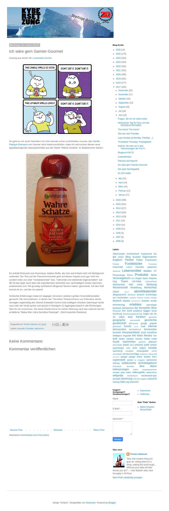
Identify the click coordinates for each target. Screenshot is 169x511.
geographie (119, 320)
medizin (130, 339)
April (120, 182)
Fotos (139, 259)
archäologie (151, 294)
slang (151, 354)
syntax (130, 360)
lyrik (115, 338)
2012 (118, 216)
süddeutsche (129, 363)
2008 (118, 233)
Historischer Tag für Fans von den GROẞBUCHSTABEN (133, 124)
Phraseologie (119, 275)
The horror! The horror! (128, 129)
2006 (118, 241)
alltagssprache (119, 294)
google (144, 323)
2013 (118, 212)
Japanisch (152, 267)
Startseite (58, 430)
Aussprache (146, 254)
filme (154, 307)
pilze (132, 345)
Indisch (129, 267)
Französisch (151, 260)
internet (152, 326)
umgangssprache (149, 369)
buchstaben (123, 297)
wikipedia (118, 375)
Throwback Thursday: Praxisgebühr (134, 142)
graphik (153, 323)
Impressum (145, 390)
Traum (124, 281)
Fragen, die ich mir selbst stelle (132, 119)
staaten (147, 357)
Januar (122, 195)
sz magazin (139, 360)
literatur (148, 335)
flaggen (146, 311)
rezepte (152, 347)
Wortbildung (136, 287)
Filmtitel (129, 259)
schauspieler (142, 351)
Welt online (136, 284)
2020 (118, 74)
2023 (118, 62)
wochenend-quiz (149, 375)
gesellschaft (119, 323)
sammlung (117, 351)
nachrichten (129, 341)
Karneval (116, 271)
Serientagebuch (121, 278)
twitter (135, 369)
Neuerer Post (16, 430)
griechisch (117, 326)
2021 (118, 70)
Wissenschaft (120, 287)
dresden (145, 301)
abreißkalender (145, 291)
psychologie (118, 348)
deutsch (117, 300)
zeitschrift (152, 379)
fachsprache (128, 308)
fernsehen (144, 307)
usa (123, 372)
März (121, 186)
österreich (134, 382)
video (128, 372)
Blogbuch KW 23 (126, 152)
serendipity (117, 354)
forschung (117, 314)
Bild (155, 254)
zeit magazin (142, 379)
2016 (118, 200)
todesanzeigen (121, 369)
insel (143, 326)
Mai (120, 178)
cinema (140, 298)
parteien (142, 342)
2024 (118, 58)
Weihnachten (119, 284)
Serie (154, 275)
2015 (118, 204)
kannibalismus (135, 329)
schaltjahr (130, 351)
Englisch (117, 259)
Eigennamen (149, 256)
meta (147, 338)
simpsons (144, 354)
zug (127, 382)
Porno (130, 275)
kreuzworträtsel (131, 332)
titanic (153, 366)
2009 (118, 229)
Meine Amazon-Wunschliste (147, 408)
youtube (116, 379)
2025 (118, 54)
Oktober (122, 99)
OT (155, 271)
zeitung (116, 382)
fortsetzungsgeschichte (132, 314)
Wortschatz (150, 287)
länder (122, 339)
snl (155, 354)
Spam (145, 278)
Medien (147, 270)
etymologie (151, 305)
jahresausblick (119, 329)
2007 (118, 237)
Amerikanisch (133, 254)
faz (136, 307)
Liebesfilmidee (125, 157)
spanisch (116, 357)
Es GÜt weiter (124, 173)
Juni (120, 115)
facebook (117, 308)
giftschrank (133, 323)
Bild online (118, 257)
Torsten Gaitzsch (138, 454)
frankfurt (140, 316)
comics (147, 298)
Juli (120, 111)
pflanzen (153, 342)
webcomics (39, 328)
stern (154, 357)
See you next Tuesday (128, 133)
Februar (122, 191)
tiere (141, 366)
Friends (116, 264)
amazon (141, 294)
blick (115, 298)
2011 (118, 220)
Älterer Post (98, 430)
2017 (118, 87)
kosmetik (21, 328)
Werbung (151, 284)
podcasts (139, 345)
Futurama (153, 264)
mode (154, 339)
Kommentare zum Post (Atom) (35, 435)
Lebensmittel (131, 270)
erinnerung (119, 304)
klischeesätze (150, 329)
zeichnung (126, 378)
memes (138, 339)
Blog (128, 256)
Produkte (29, 328)
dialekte (126, 301)
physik (126, 345)
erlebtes (136, 304)
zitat (122, 381)
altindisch (132, 295)
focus (154, 311)
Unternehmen (151, 281)
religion (142, 348)
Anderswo (144, 394)
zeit (134, 379)
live (155, 335)
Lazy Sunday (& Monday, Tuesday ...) (135, 138)
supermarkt (119, 359)
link (134, 335)
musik (116, 341)
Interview (139, 267)
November (123, 94)
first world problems (132, 311)
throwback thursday (123, 366)
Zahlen (116, 291)
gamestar (153, 317)
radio (128, 348)
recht (134, 348)
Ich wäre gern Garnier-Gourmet (132, 165)
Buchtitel (137, 257)
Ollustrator (91, 502)
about (127, 292)
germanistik (135, 320)
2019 (118, 78)
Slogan (138, 278)
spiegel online (135, 357)
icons (136, 326)
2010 (118, 225)
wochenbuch (132, 376)
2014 (118, 208)
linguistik (127, 335)
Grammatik (118, 267)
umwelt (116, 372)
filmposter (117, 311)
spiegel (124, 357)
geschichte (151, 320)
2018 (118, 82)
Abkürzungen (119, 254)
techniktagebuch (147, 363)
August (122, 107)
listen (140, 335)
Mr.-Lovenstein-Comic (40, 58)
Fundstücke (133, 263)
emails (154, 301)
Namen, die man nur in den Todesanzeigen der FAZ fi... (132, 147)
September (123, 103)
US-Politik (136, 281)
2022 (118, 66)
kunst (143, 332)
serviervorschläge (131, 354)
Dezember (123, 90)
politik (146, 345)
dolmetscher (135, 301)
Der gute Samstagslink (128, 169)
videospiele (138, 372)
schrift (154, 351)
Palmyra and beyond (127, 161)
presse (153, 345)
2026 (118, 50)
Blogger (112, 502)
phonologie (117, 345)
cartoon (133, 298)
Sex (133, 278)
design (154, 298)
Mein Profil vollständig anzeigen (127, 477)
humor (127, 326)
